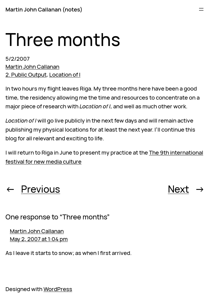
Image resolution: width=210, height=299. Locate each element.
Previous (40, 189)
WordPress (57, 289)
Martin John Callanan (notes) (44, 9)
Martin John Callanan (32, 66)
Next (178, 189)
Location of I (64, 74)
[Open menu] (201, 9)
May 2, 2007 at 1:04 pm (39, 239)
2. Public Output (25, 74)
